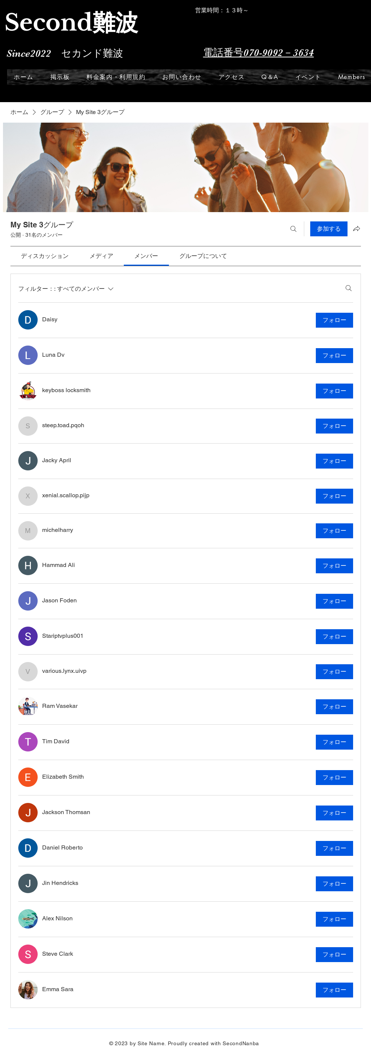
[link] (45, 255)
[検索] (293, 228)
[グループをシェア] (356, 228)
